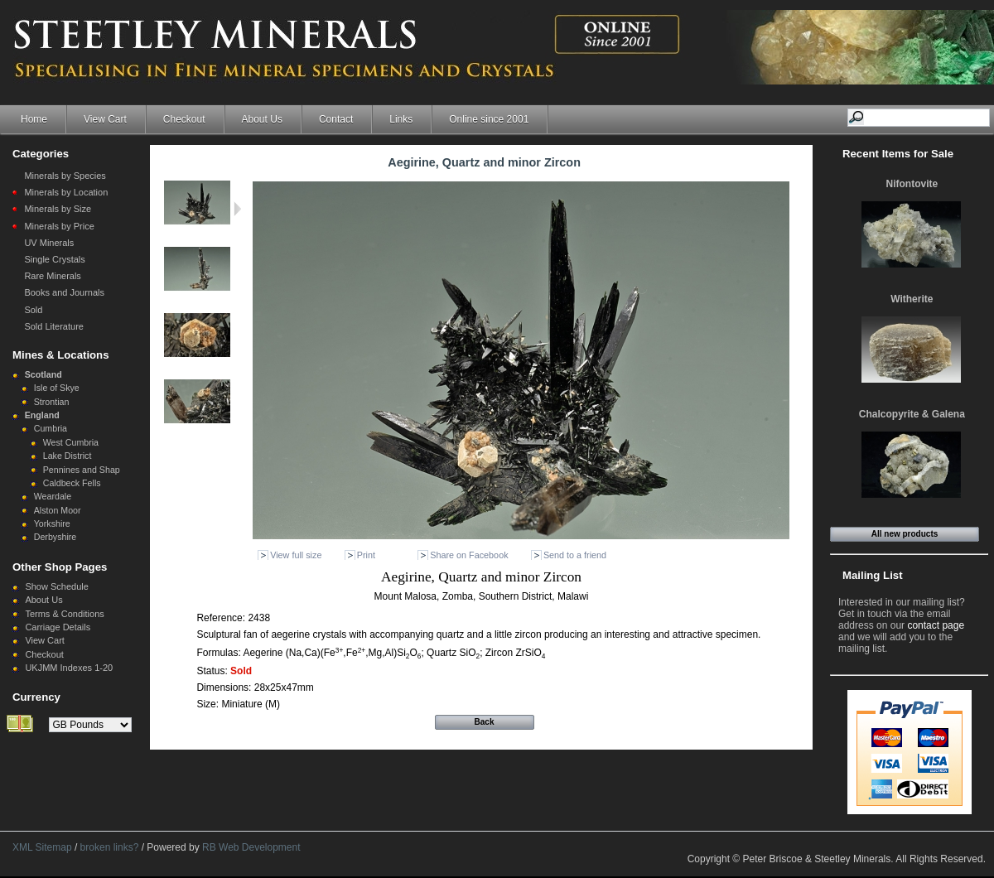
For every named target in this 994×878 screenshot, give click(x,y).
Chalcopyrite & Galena (912, 414)
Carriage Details (57, 627)
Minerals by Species (64, 176)
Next (237, 208)
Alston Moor (57, 510)
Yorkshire (52, 523)
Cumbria (50, 428)
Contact (336, 119)
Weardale (52, 496)
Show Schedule (56, 586)
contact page (935, 625)
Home (34, 119)
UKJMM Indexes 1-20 (69, 668)
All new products (905, 533)
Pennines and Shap (81, 470)
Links (401, 119)
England (42, 415)
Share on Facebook (469, 555)
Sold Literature (54, 326)
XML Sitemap (42, 847)
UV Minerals (49, 243)
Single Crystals (54, 259)
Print (366, 555)
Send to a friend (574, 555)
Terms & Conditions (64, 614)
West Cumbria (71, 442)
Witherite (911, 299)
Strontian (52, 402)
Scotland (43, 374)
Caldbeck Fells (72, 483)
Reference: (222, 618)
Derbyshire (55, 537)
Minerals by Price (59, 226)
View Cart (105, 119)
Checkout (184, 119)
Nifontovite (912, 184)
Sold (33, 310)
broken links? (109, 847)
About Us (262, 119)
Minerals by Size (57, 209)
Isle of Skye (57, 388)
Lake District (67, 456)
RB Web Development (251, 847)
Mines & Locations (60, 355)
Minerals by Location (66, 192)
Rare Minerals (52, 276)
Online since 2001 (488, 119)
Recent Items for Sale (897, 153)
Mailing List (872, 575)
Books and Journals (64, 292)
